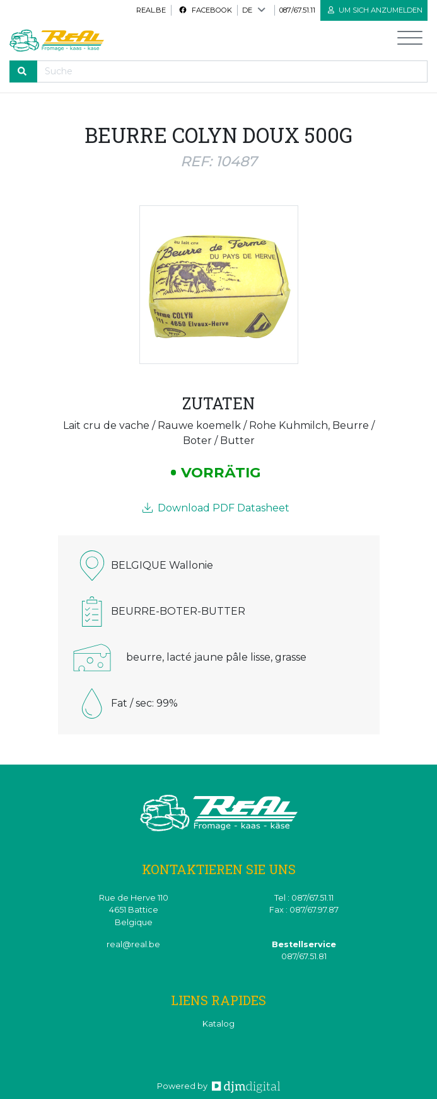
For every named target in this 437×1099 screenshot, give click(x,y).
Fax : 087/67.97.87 (304, 909)
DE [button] (247, 10)
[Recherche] (232, 71)
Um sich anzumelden (375, 10)
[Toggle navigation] (410, 40)
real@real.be (133, 944)
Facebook (205, 10)
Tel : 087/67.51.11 (304, 898)
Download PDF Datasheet (216, 508)
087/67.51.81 (304, 956)
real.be (151, 10)
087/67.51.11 (297, 10)
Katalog (218, 1023)
